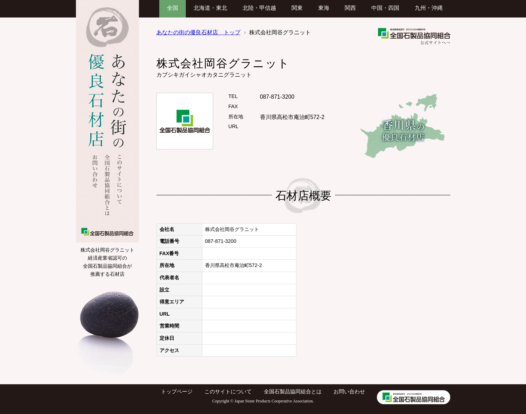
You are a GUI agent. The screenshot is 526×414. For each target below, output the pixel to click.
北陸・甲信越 (259, 8)
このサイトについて (228, 391)
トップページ (176, 391)
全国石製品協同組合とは (293, 391)
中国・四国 (385, 8)
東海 (323, 8)
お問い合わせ (349, 391)
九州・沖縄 (429, 8)
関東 (297, 8)
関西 (350, 8)
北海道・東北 (210, 8)
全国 (172, 8)
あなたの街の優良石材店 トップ (198, 32)
